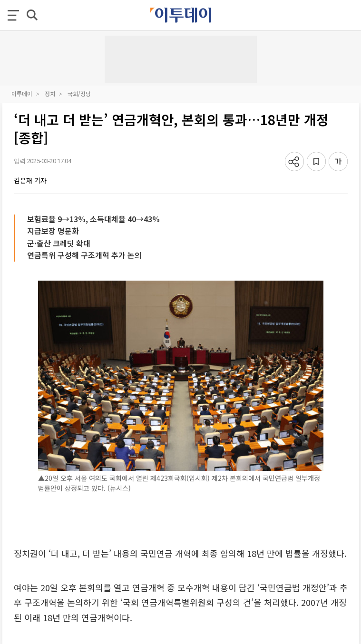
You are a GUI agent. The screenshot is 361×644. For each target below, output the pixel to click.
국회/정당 (79, 93)
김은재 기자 (30, 180)
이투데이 (21, 93)
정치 (50, 93)
